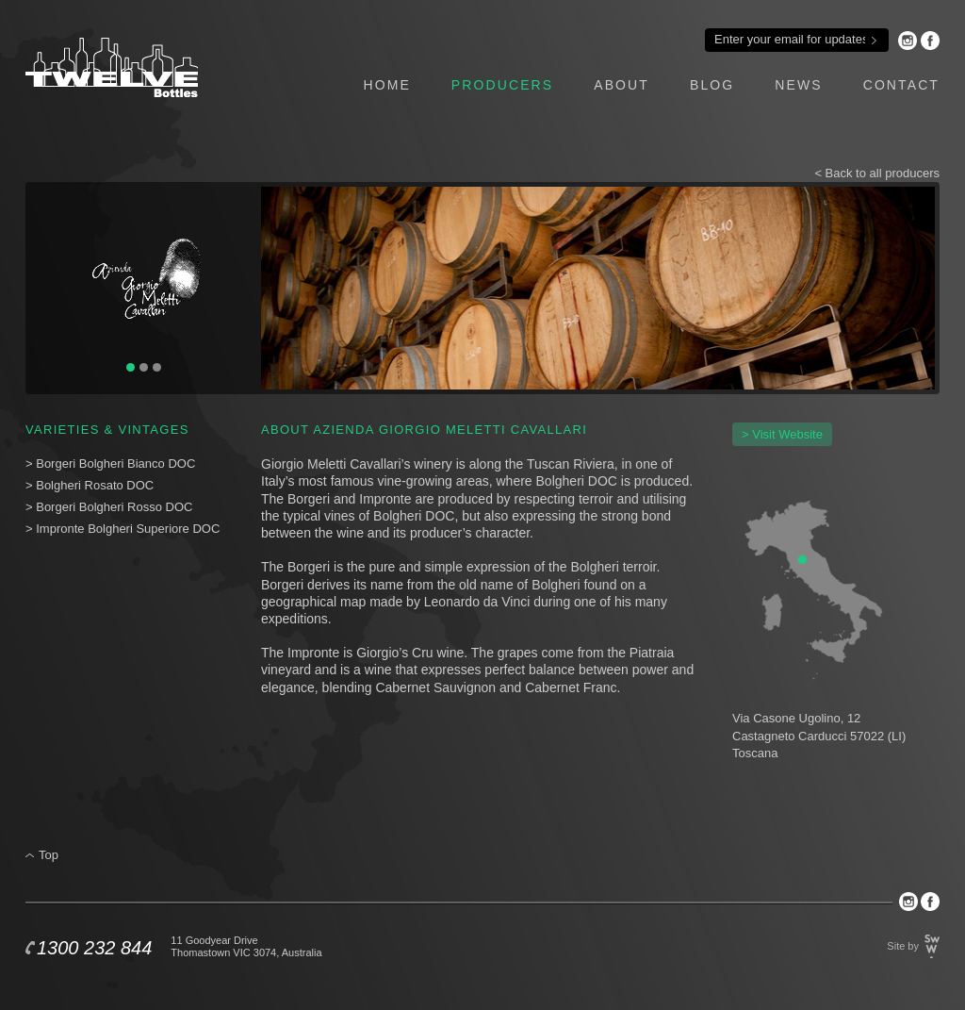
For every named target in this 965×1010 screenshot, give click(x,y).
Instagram (907, 40)
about (621, 84)
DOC (206, 529)
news (798, 84)
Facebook (930, 40)
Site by (903, 946)
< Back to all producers (877, 173)
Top (48, 855)
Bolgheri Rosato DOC (96, 485)
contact (901, 84)
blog (712, 84)
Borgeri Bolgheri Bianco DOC (115, 463)
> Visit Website (782, 434)
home (386, 84)
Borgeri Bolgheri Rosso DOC (114, 507)
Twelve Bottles (111, 67)
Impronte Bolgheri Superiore (112, 529)
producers (502, 84)
